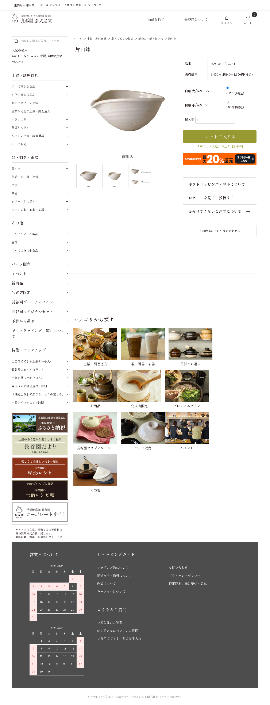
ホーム (78, 39)
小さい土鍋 (19, 119)
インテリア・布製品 (25, 234)
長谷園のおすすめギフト (28, 369)
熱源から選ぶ (20, 127)
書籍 (15, 242)
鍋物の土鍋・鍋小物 (150, 39)
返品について (106, 583)
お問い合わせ (178, 567)
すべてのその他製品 (25, 250)
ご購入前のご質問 (109, 622)
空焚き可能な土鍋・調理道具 (31, 111)
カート (247, 23)
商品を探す (156, 19)
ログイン (227, 23)
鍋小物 (172, 39)
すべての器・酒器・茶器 (28, 210)
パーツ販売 (19, 144)
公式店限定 (21, 292)
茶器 (15, 193)
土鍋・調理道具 (96, 39)
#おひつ (17, 61)
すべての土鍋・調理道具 (28, 136)
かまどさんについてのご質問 (117, 630)
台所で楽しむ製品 (23, 94)
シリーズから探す (23, 201)
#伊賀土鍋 (55, 56)
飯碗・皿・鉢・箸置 (25, 177)
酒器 (15, 185)
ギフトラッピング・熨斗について (38, 333)
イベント (19, 273)
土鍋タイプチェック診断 (28, 402)
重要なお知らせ (24, 5)
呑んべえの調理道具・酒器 (29, 386)
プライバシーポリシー (184, 575)
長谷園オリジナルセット (32, 311)
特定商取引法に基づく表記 (188, 583)
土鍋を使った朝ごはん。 (28, 378)
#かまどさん (21, 56)
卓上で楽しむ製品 (122, 39)
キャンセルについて (111, 591)
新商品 (17, 283)
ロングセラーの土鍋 (25, 103)
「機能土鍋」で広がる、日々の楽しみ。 (38, 394)
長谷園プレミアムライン (32, 302)
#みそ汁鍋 (38, 56)
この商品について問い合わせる (219, 231)
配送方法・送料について (114, 575)
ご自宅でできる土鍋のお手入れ (32, 361)
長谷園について (196, 19)
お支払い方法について (113, 567)
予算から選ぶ (23, 321)
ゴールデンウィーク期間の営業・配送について (71, 5)
